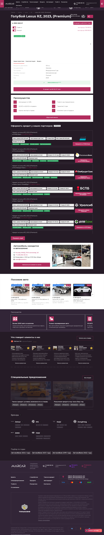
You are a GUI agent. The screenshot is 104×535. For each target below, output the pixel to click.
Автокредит (49, 2)
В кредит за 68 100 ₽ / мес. (52, 89)
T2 (21, 413)
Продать (42, 2)
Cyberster (45, 413)
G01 (17, 424)
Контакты (19, 5)
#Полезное (36, 390)
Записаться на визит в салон (31, 266)
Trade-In (57, 2)
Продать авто (73, 454)
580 (85, 415)
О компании (15, 475)
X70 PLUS (26, 413)
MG (37, 410)
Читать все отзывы (85, 340)
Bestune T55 (39, 426)
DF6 (83, 413)
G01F (20, 424)
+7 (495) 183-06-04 (79, 3)
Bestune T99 (47, 426)
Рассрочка (64, 2)
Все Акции (87, 379)
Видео (39, 61)
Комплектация (30, 61)
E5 (58, 413)
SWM (17, 421)
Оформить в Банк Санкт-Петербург (83, 196)
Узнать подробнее (44, 508)
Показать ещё (18, 240)
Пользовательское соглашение (20, 522)
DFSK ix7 (90, 415)
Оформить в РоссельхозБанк (84, 162)
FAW (38, 421)
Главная (13, 12)
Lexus (26, 12)
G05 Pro (25, 424)
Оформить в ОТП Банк (83, 229)
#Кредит (19, 390)
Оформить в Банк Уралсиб (84, 212)
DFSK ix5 (80, 415)
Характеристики (18, 61)
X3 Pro (61, 413)
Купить (18, 2)
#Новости (28, 390)
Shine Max (87, 413)
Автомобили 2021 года (41, 441)
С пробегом (24, 2)
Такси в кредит (34, 2)
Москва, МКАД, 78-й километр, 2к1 (27, 254)
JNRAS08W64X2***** (52, 83)
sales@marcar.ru (20, 261)
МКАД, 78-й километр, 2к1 (76, 464)
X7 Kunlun (59, 415)
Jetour (18, 410)
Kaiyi (59, 410)
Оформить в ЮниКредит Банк (84, 179)
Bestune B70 (40, 424)
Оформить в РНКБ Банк (82, 146)
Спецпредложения (17, 468)
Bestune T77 (47, 424)
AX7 (79, 413)
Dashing (18, 413)
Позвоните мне (86, 454)
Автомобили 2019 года (62, 441)
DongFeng (82, 410)
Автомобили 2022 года (82, 441)
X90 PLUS (18, 415)
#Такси (44, 390)
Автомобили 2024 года (20, 441)
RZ (31, 12)
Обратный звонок (52, 119)
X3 (65, 413)
